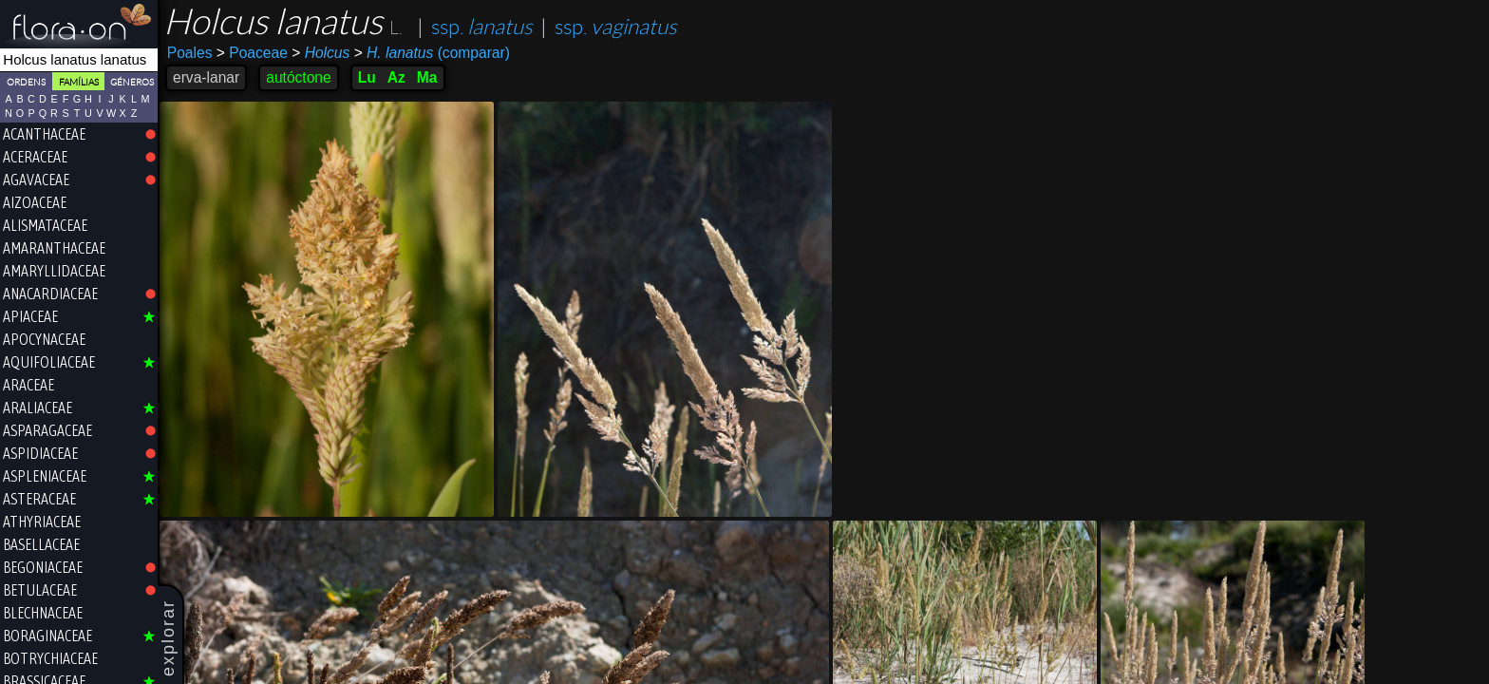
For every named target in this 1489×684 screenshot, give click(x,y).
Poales (190, 53)
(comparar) (432, 53)
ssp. (482, 27)
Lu (367, 77)
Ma (427, 77)
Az (396, 77)
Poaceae (252, 53)
